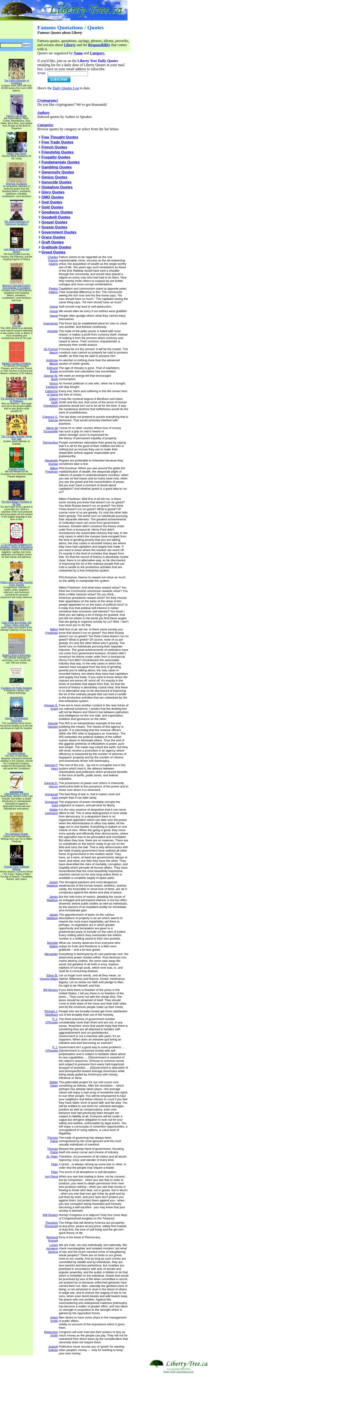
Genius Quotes (54, 177)
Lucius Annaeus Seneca (52, 1248)
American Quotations (16, 182)
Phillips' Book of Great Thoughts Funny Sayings (16, 582)
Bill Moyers (50, 990)
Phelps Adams (53, 290)
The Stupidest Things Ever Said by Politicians (16, 398)
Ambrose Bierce (52, 361)
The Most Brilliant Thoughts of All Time (16, 502)
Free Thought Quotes (59, 137)
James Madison (52, 883)
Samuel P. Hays (51, 766)
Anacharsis (50, 323)
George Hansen (53, 725)
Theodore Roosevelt (51, 1224)
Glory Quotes (52, 192)
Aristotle (52, 331)
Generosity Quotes (57, 172)
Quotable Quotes (16, 468)
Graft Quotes (52, 242)
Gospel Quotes (54, 222)
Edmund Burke (52, 369)
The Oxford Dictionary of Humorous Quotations (16, 221)
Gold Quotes (52, 207)
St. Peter (52, 1156)
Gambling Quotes (56, 167)
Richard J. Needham (51, 1013)
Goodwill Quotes (55, 217)
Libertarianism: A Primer (16, 792)
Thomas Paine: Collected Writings (16, 866)
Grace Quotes (53, 237)
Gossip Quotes (54, 227)
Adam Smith (54, 1319)
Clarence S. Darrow (50, 418)
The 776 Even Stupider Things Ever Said (16, 436)
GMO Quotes (52, 197)
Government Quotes (58, 232)
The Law (16, 324)
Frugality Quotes (55, 157)
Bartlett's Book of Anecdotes (16, 654)
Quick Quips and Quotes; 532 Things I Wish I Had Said (16, 622)
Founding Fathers (16, 752)
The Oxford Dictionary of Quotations (16, 80)
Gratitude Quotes (56, 247)
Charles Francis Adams (53, 260)
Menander (51, 954)
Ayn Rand (51, 1176)
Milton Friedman (51, 469)
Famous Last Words (16, 115)
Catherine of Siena (51, 392)
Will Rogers (50, 1215)
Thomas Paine (52, 1139)
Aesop (53, 306)
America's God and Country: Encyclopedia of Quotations (16, 285)
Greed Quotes (53, 252)
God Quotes (51, 202)
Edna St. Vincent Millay (49, 977)
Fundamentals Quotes (60, 162)
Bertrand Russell (52, 1239)
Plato (54, 1164)
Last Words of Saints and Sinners (16, 249)
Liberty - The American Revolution (16, 718)
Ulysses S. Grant (51, 707)
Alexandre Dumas (51, 462)
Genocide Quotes (56, 182)
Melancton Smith (51, 1333)
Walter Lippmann (51, 811)
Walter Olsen (53, 1083)
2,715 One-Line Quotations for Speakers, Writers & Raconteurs (16, 544)
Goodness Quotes (57, 212)
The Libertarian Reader (16, 833)
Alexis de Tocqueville (50, 429)
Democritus (50, 442)
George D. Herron (51, 784)
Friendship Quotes (57, 152)
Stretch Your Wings (16, 152)
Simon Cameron (52, 385)
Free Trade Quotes (57, 142)
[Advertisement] (178, 1387)
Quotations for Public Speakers (16, 687)
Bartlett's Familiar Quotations (16, 362)
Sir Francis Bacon (51, 350)
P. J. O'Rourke (52, 1020)
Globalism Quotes (57, 187)
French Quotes (54, 147)
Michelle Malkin (52, 944)
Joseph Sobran (53, 1348)
